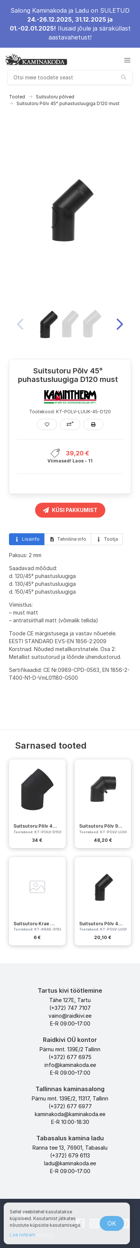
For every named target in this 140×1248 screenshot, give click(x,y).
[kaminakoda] (36, 59)
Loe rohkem (22, 1235)
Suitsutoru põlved (55, 96)
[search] (70, 77)
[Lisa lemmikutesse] (47, 424)
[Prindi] (93, 424)
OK (112, 1223)
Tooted (17, 96)
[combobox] (70, 77)
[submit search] (124, 77)
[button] (127, 60)
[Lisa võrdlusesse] (70, 424)
